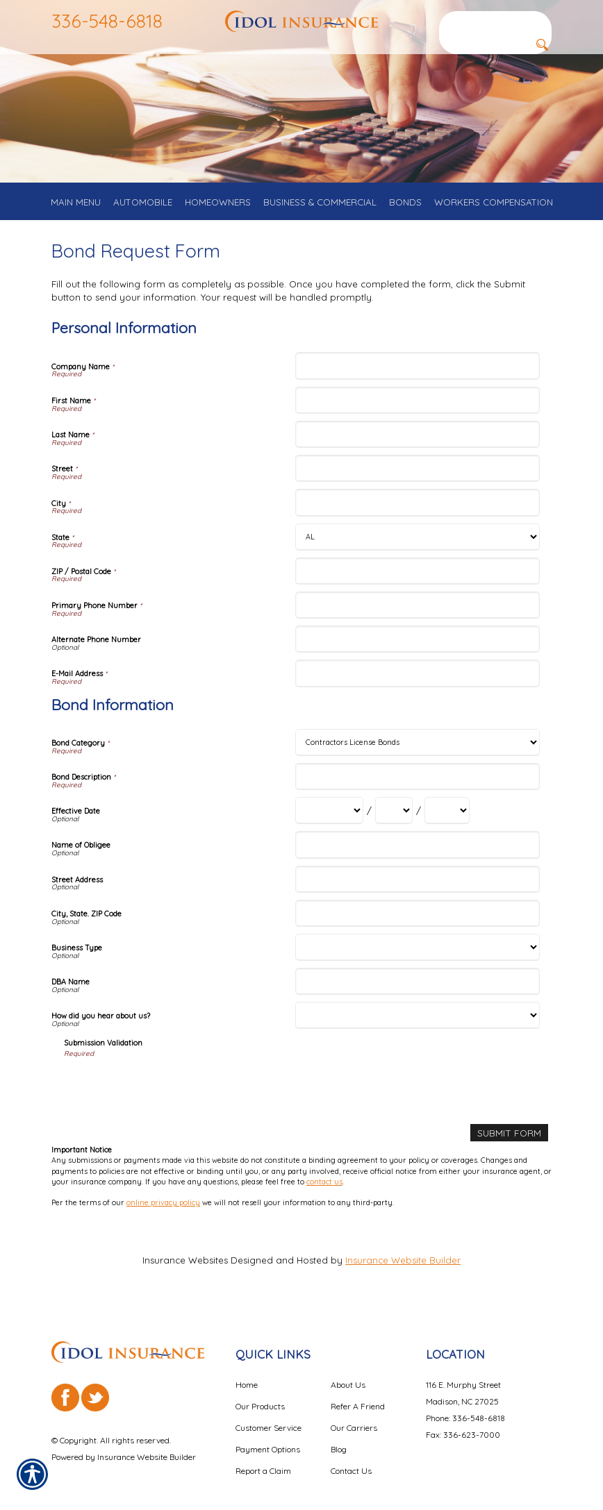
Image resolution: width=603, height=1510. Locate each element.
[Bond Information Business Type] (417, 957)
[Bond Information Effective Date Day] (394, 821)
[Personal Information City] (417, 513)
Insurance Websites (185, 1269)
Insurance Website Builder (403, 1269)
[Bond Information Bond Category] (417, 752)
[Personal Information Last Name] (417, 444)
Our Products (260, 1397)
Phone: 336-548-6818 (465, 1409)
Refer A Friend (358, 1397)
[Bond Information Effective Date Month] (329, 821)
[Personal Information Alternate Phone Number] (417, 649)
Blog (339, 1440)
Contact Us (351, 1462)
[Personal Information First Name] (417, 410)
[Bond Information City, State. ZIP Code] (417, 923)
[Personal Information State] (417, 547)
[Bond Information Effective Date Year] (447, 821)
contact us (324, 1192)
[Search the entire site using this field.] (495, 20)
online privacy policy (163, 1213)
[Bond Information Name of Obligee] (417, 855)
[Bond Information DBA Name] (417, 991)
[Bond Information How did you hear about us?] (417, 1025)
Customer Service (269, 1418)
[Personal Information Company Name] (417, 376)
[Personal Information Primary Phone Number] (417, 615)
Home (247, 1375)
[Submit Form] (510, 1143)
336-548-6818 (107, 21)
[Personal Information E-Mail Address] (417, 684)
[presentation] (169, 1097)
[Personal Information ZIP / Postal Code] (417, 581)
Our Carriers (354, 1418)
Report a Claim (263, 1462)
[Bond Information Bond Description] (417, 786)
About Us (348, 1375)
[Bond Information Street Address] (417, 889)
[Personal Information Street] (417, 478)
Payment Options (268, 1440)
